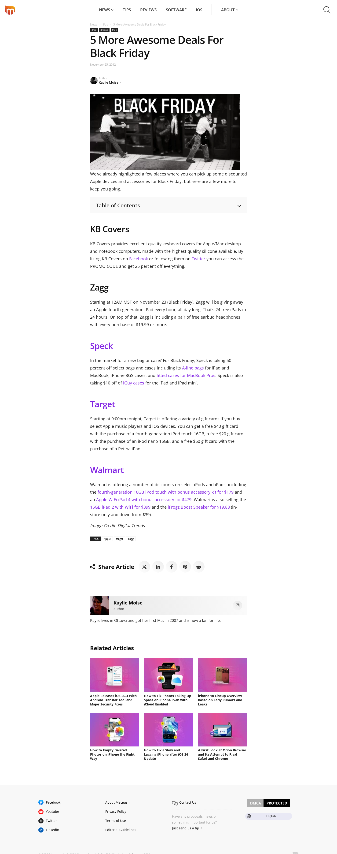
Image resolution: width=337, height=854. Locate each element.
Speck (101, 345)
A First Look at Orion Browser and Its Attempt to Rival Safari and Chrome (222, 754)
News (104, 9)
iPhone (104, 29)
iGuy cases (133, 383)
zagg (131, 539)
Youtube (52, 811)
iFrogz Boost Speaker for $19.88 (199, 507)
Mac (114, 29)
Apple (107, 539)
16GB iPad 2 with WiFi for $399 (120, 507)
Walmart (107, 470)
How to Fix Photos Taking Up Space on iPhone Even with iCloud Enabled (167, 700)
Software (176, 9)
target (119, 539)
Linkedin (52, 830)
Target (102, 404)
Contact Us (187, 802)
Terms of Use (115, 820)
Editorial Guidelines (120, 830)
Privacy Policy (115, 811)
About (228, 9)
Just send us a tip (185, 828)
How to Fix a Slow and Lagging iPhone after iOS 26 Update (166, 754)
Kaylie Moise (108, 82)
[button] (327, 10)
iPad (105, 24)
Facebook (138, 258)
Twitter (198, 258)
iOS (199, 9)
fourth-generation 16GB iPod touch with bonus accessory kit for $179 (166, 492)
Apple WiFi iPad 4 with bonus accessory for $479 (143, 499)
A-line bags (193, 368)
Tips (127, 9)
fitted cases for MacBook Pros (186, 375)
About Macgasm (118, 802)
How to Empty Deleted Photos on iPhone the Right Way (112, 754)
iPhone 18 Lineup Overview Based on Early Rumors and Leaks (220, 700)
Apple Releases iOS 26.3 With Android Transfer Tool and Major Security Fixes (113, 700)
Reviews (148, 9)
